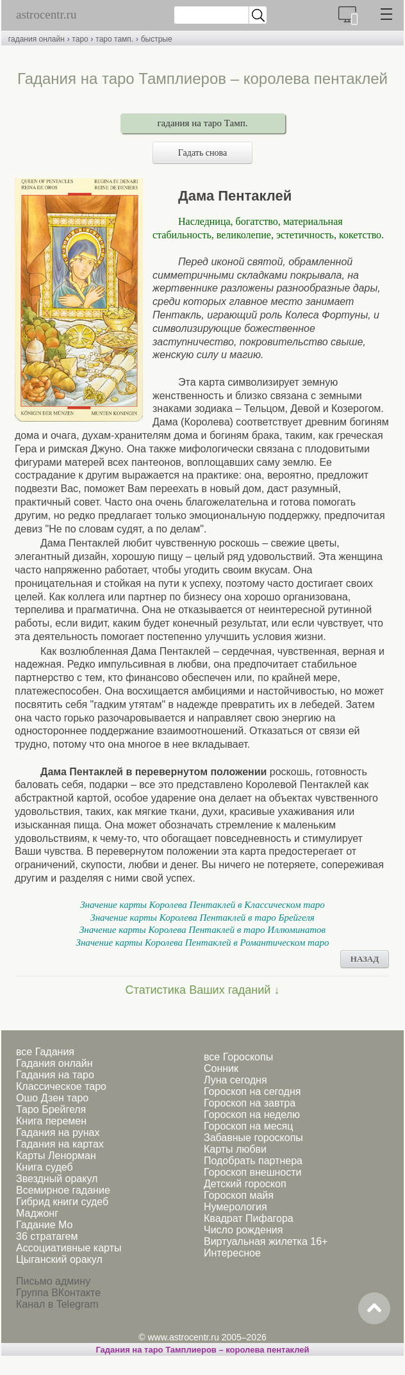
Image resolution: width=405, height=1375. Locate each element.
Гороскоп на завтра (249, 1103)
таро (80, 39)
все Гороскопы (238, 1056)
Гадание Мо (44, 1224)
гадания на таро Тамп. (202, 123)
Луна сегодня (235, 1079)
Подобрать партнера (253, 1160)
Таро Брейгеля (51, 1109)
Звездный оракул (56, 1178)
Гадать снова (202, 153)
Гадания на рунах (57, 1132)
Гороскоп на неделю (252, 1114)
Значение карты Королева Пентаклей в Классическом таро (202, 905)
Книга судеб (44, 1167)
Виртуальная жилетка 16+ (265, 1241)
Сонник (221, 1068)
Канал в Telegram (57, 1304)
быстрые (156, 39)
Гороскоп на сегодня (252, 1091)
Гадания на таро (55, 1074)
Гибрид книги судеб (62, 1201)
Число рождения (243, 1229)
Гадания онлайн (54, 1063)
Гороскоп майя (239, 1195)
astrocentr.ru (46, 14)
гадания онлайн (36, 39)
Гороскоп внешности (253, 1172)
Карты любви (235, 1149)
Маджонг (37, 1213)
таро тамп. (114, 39)
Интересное (232, 1252)
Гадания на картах (60, 1144)
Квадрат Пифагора (248, 1218)
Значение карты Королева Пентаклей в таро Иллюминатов (202, 930)
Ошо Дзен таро (52, 1097)
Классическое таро (61, 1086)
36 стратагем (47, 1236)
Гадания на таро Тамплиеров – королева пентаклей (202, 1349)
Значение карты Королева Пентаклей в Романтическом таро (202, 942)
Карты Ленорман (56, 1155)
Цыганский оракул (59, 1259)
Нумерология (235, 1206)
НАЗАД (365, 959)
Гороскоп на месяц (248, 1126)
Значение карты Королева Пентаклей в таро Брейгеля (202, 917)
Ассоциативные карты (68, 1247)
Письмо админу (53, 1281)
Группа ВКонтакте (58, 1292)
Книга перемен (51, 1121)
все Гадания (45, 1051)
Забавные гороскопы (253, 1137)
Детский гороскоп (245, 1183)
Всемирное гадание (63, 1190)
